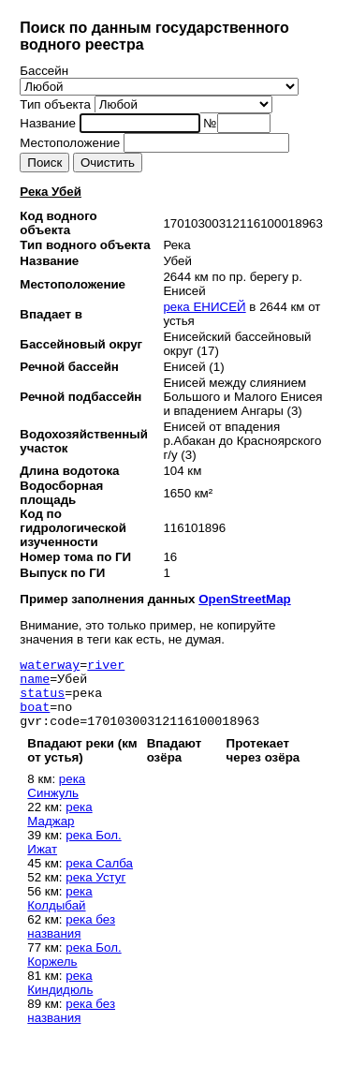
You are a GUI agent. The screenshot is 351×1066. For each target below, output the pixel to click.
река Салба (99, 877)
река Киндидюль (60, 997)
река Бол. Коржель (74, 969)
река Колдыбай (59, 912)
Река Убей (50, 192)
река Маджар (59, 828)
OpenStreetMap (244, 599)
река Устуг (95, 891)
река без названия (71, 940)
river (105, 667)
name (35, 683)
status (42, 700)
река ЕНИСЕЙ (204, 307)
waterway (50, 667)
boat (35, 717)
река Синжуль (56, 800)
